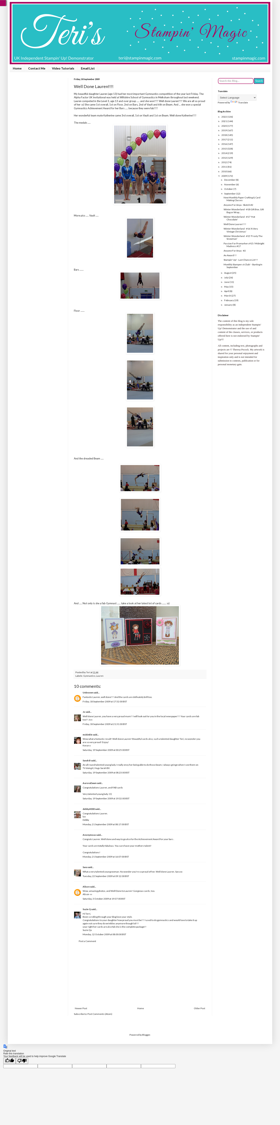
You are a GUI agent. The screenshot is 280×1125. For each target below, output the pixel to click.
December (230, 179)
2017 (224, 139)
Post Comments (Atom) (100, 1013)
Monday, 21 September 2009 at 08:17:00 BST (106, 824)
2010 (224, 171)
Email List (88, 68)
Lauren (99, 676)
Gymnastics (89, 676)
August (228, 272)
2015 (224, 148)
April (226, 291)
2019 (224, 130)
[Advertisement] (140, 975)
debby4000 (89, 808)
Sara (85, 867)
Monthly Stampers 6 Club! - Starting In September (243, 266)
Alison (86, 886)
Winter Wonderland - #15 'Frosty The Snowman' (243, 237)
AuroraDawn (89, 783)
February (229, 300)
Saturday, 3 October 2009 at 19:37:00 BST (104, 898)
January (228, 304)
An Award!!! (230, 255)
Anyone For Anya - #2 (235, 250)
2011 (224, 166)
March (227, 295)
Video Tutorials (63, 68)
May (226, 286)
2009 (224, 175)
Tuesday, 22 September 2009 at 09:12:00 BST (106, 876)
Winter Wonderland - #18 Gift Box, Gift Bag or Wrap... (244, 211)
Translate (239, 102)
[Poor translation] (22, 1061)
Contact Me (36, 68)
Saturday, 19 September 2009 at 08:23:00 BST (106, 772)
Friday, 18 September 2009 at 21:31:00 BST (105, 724)
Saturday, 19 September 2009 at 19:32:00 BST (106, 798)
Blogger (146, 1034)
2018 (224, 135)
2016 (224, 143)
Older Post (199, 1008)
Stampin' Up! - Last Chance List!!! (241, 259)
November (230, 184)
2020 (224, 125)
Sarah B (87, 760)
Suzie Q (87, 909)
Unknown (88, 692)
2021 (224, 121)
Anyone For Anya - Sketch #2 (238, 204)
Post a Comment (87, 941)
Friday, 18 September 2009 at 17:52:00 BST (105, 701)
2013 (224, 157)
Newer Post (81, 1008)
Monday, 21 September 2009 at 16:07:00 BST (106, 856)
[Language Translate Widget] (237, 98)
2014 (224, 153)
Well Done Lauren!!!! (235, 224)
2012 (224, 162)
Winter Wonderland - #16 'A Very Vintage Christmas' (241, 230)
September (230, 193)
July (226, 277)
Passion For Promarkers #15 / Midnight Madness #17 (244, 245)
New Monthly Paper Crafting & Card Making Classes (242, 199)
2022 (224, 116)
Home (17, 68)
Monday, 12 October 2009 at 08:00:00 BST (104, 934)
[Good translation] (9, 1061)
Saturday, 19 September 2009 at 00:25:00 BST (106, 750)
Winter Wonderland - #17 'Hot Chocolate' (239, 218)
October (228, 188)
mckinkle (87, 734)
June (227, 282)
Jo (84, 711)
